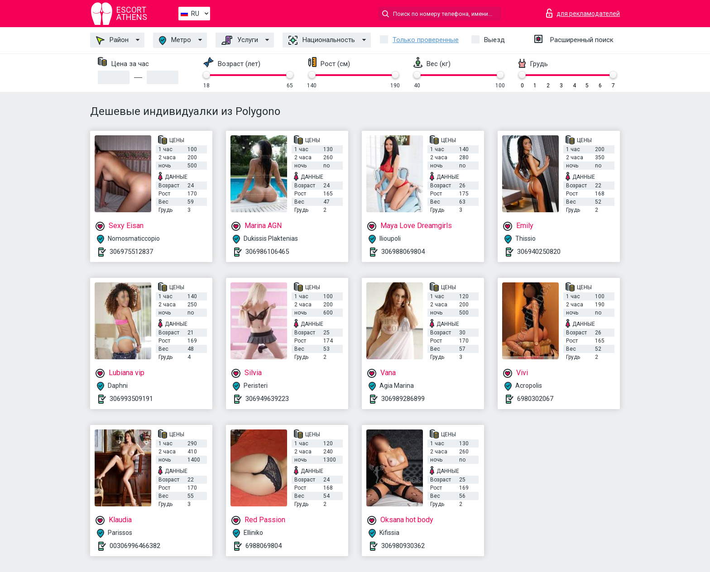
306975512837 (131, 252)
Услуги (239, 40)
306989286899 (403, 399)
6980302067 (535, 399)
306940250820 (539, 252)
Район (112, 40)
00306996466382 (135, 546)
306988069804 (403, 252)
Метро (175, 40)
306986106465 (267, 252)
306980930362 (403, 546)
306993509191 (131, 399)
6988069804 (263, 546)
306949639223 (267, 399)
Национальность (321, 40)
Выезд (494, 40)
